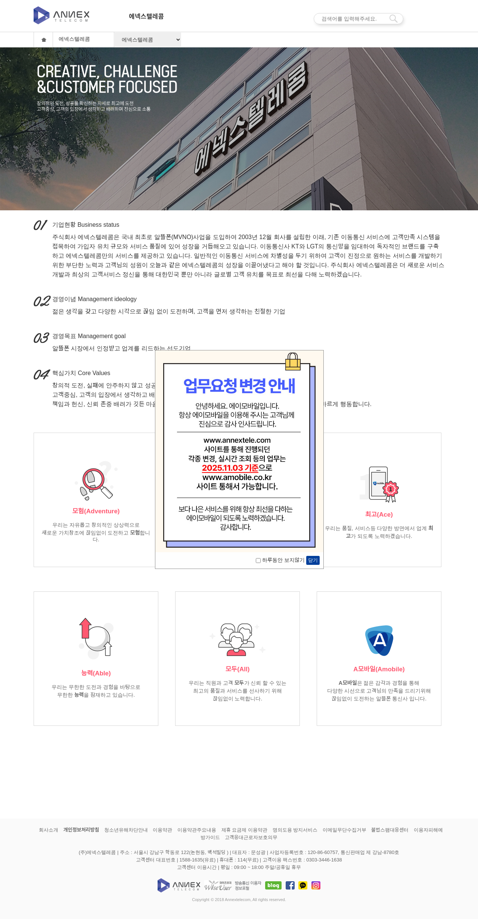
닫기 (313, 560)
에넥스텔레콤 (146, 19)
